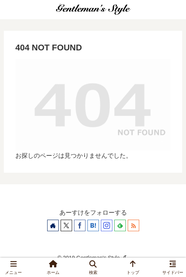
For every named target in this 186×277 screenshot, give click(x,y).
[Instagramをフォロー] (106, 225)
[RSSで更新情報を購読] (133, 225)
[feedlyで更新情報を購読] (120, 225)
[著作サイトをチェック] (53, 225)
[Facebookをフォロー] (80, 225)
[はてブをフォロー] (93, 225)
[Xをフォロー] (66, 225)
